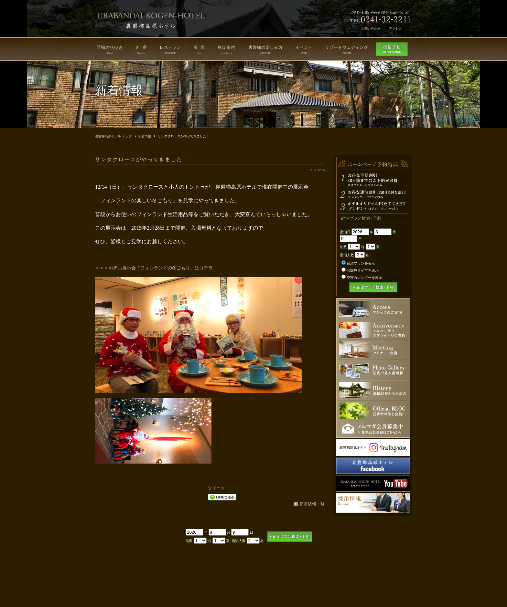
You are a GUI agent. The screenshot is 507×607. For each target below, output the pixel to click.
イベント (303, 49)
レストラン (170, 49)
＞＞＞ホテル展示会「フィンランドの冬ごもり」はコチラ (154, 268)
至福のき (110, 50)
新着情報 (144, 136)
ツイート (216, 488)
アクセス (395, 28)
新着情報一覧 (312, 504)
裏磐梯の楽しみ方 (265, 49)
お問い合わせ (371, 28)
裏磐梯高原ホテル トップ (113, 136)
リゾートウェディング (346, 49)
